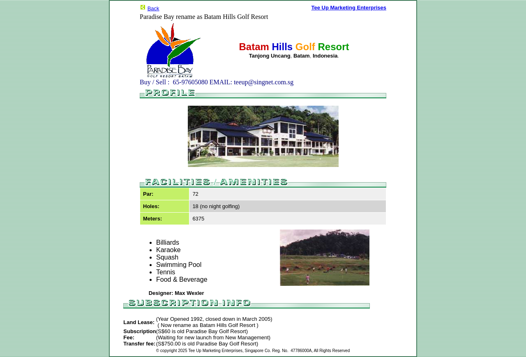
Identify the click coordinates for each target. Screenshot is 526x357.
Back (153, 8)
